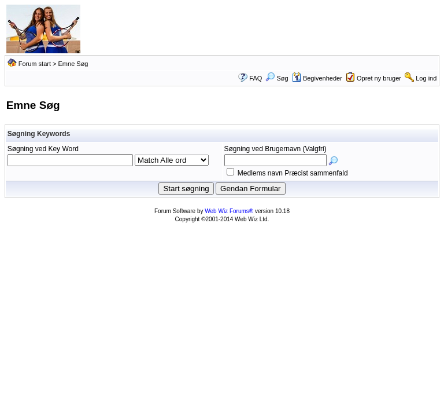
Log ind (426, 78)
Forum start (34, 63)
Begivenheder (317, 78)
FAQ (255, 78)
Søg (276, 78)
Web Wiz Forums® (229, 211)
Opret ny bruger (379, 78)
